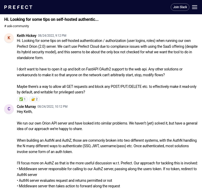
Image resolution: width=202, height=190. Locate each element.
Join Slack (180, 7)
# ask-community (16, 26)
